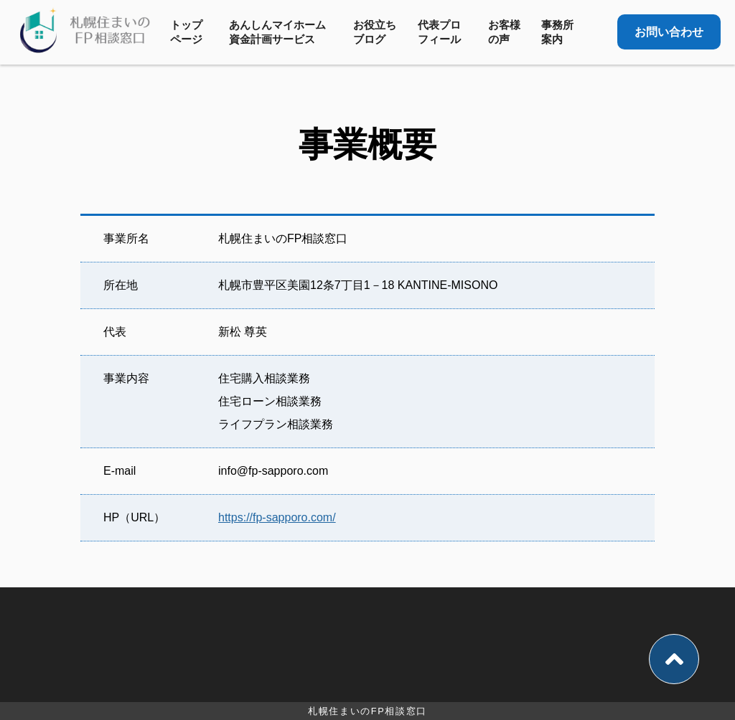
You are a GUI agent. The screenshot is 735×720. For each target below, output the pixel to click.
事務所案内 (557, 32)
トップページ (186, 32)
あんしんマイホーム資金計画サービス (277, 32)
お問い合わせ (669, 32)
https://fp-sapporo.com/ (277, 517)
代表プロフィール (439, 32)
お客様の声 (504, 32)
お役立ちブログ (374, 32)
